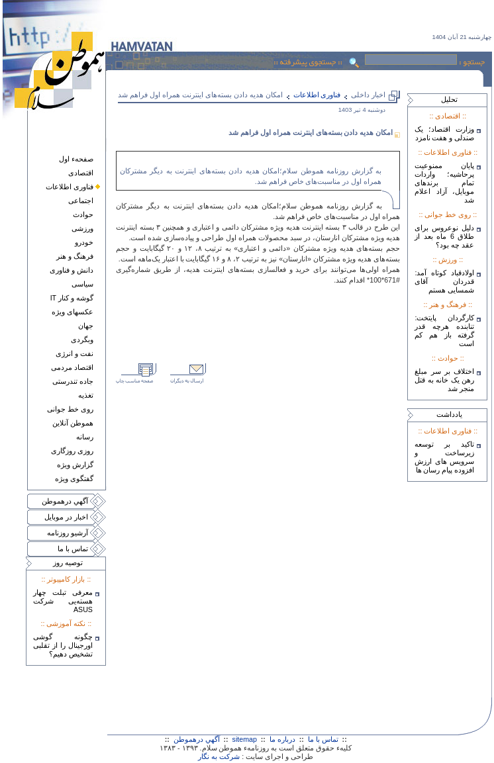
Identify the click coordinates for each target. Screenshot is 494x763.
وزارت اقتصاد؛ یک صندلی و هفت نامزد (444, 133)
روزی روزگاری (72, 451)
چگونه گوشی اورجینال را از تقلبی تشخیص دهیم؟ (63, 645)
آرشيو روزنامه (67, 533)
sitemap (244, 739)
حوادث (83, 214)
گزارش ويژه (75, 465)
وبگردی (82, 339)
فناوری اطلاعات (69, 187)
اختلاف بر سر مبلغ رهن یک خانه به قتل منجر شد (444, 379)
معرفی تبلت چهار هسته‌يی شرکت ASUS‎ (63, 600)
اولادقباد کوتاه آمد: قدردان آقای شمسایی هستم (444, 281)
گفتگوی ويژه (74, 478)
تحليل (449, 99)
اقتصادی (80, 173)
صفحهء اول (76, 159)
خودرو (84, 242)
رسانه (84, 437)
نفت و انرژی (74, 353)
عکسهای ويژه (72, 312)
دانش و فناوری (71, 270)
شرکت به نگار (219, 756)
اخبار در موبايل (66, 517)
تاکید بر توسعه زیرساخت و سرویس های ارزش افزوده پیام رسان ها (444, 457)
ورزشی (82, 228)
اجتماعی (80, 200)
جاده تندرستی (72, 381)
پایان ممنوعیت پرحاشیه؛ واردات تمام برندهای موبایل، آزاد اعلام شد (444, 182)
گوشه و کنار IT (71, 298)
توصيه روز (68, 562)
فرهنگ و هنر (74, 256)
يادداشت (449, 414)
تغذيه (85, 395)
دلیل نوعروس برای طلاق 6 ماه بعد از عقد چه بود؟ (444, 236)
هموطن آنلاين (72, 423)
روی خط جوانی (70, 409)
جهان (85, 326)
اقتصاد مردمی (72, 367)
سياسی (82, 284)
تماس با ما (73, 549)
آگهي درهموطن (65, 501)
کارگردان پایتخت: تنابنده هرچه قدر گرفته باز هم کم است (444, 330)
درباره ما (282, 739)
